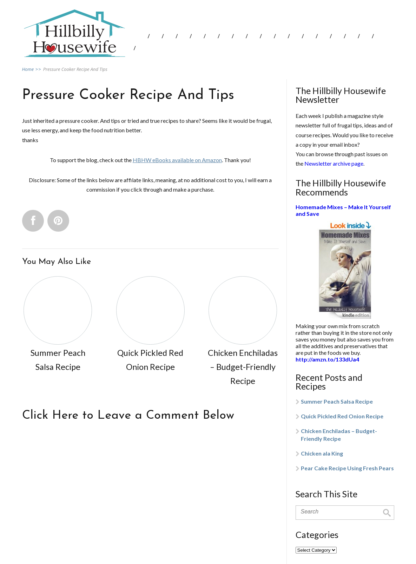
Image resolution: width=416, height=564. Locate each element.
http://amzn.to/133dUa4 (327, 359)
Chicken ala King (322, 453)
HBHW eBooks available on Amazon (177, 160)
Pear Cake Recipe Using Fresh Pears (347, 468)
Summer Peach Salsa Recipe (337, 401)
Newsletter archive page (333, 163)
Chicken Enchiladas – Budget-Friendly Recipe (339, 434)
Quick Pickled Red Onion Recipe (342, 416)
